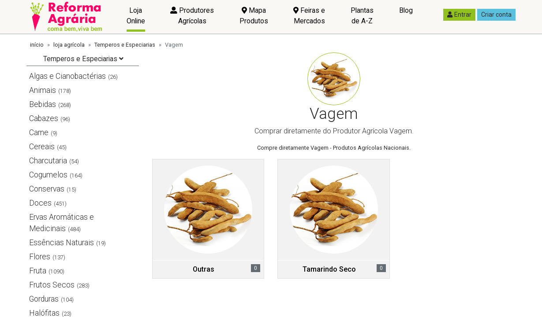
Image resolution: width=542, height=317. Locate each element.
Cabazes (43, 118)
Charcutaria (48, 160)
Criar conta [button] (496, 14)
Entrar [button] (459, 14)
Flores (39, 256)
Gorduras (44, 299)
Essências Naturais (61, 242)
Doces (40, 203)
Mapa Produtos (253, 15)
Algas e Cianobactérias (67, 76)
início (37, 44)
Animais (42, 90)
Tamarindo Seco (329, 269)
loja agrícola (69, 44)
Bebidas (42, 104)
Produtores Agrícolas (192, 15)
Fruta (37, 270)
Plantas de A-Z (362, 15)
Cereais (42, 146)
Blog (406, 10)
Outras (203, 269)
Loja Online (136, 15)
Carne (39, 132)
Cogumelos (48, 174)
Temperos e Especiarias (124, 44)
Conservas (46, 188)
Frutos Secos (52, 284)
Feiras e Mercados (309, 15)
